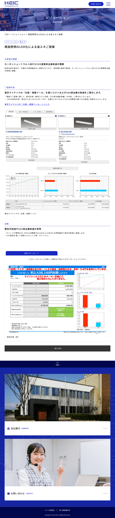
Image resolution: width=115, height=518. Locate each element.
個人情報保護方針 (64, 510)
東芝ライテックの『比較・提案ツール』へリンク (27, 104)
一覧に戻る (57, 348)
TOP (57, 365)
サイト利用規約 (49, 510)
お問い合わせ (96, 4)
